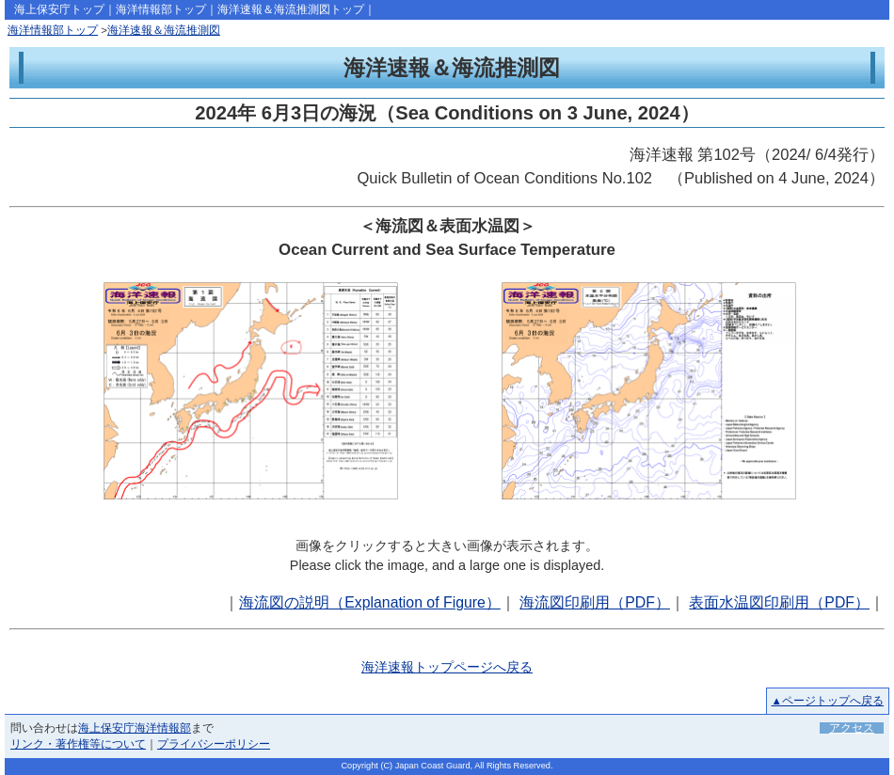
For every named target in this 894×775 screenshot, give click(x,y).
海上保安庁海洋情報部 (134, 728)
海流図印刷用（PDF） (594, 602)
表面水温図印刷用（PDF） (779, 602)
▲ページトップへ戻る (828, 700)
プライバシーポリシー (213, 744)
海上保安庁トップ (59, 9)
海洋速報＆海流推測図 (163, 30)
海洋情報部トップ (161, 9)
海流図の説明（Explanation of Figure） (370, 602)
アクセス (851, 728)
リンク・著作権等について (78, 744)
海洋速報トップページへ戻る (447, 666)
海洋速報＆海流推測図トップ (290, 9)
